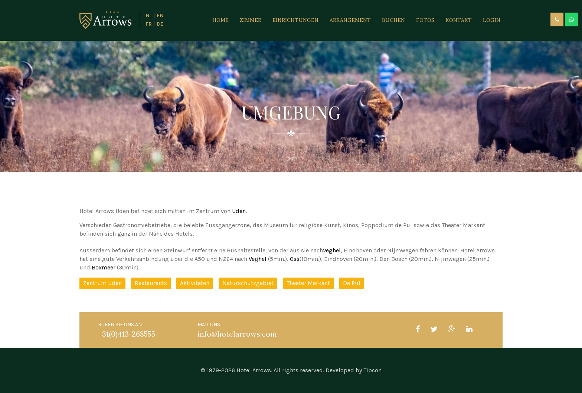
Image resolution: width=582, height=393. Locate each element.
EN (160, 15)
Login (491, 20)
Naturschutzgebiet (248, 282)
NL (149, 15)
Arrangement (350, 20)
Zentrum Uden (102, 282)
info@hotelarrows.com (237, 333)
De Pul (351, 282)
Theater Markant (308, 282)
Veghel (332, 250)
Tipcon (372, 370)
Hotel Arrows (253, 370)
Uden (239, 210)
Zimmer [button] (250, 20)
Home (220, 20)
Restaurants (151, 282)
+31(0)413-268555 (126, 333)
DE (160, 24)
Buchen (393, 20)
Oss (295, 258)
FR (149, 24)
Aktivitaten (194, 282)
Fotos (425, 20)
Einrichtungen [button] (295, 20)
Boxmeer (103, 267)
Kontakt (458, 20)
